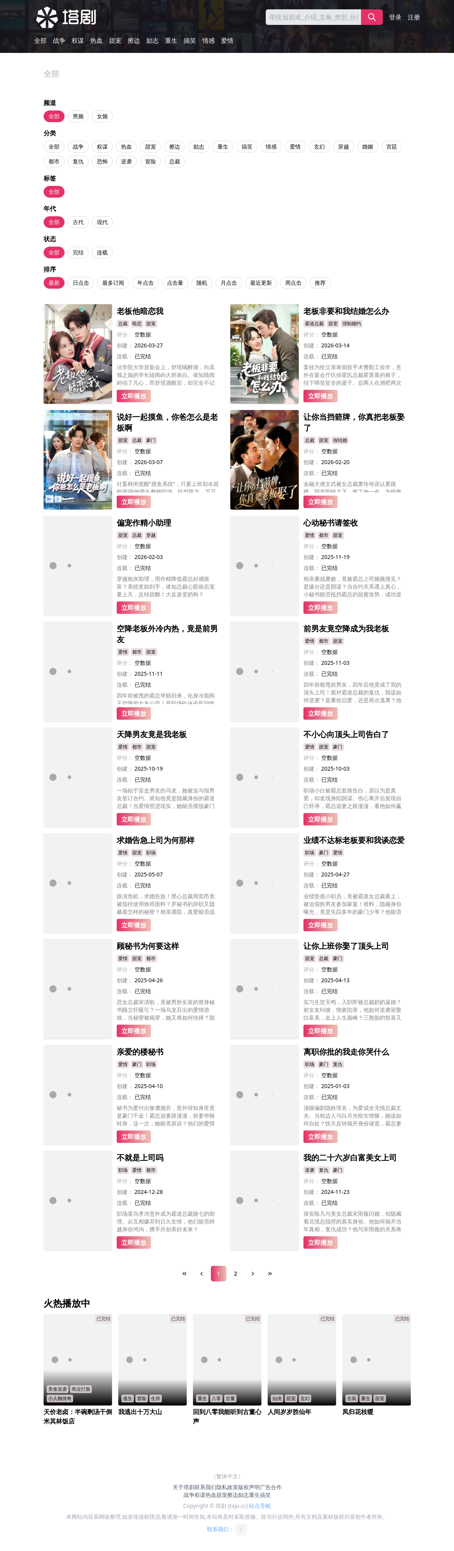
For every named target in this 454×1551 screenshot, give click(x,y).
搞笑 (190, 40)
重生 (171, 40)
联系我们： (227, 1529)
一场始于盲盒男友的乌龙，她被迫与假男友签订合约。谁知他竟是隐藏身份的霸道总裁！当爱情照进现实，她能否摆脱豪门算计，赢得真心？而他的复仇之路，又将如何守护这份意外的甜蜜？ (166, 798)
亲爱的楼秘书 (140, 1051)
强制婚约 (351, 323)
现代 (102, 222)
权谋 (78, 40)
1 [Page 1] (218, 1273)
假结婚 (340, 440)
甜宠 (115, 40)
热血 (96, 40)
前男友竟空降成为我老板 (346, 628)
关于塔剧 (184, 1487)
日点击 (81, 282)
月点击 (229, 282)
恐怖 (102, 161)
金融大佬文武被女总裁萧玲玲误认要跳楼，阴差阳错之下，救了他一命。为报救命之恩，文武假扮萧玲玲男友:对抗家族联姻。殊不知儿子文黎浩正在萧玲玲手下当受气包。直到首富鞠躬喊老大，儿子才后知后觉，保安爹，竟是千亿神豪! (353, 486)
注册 (414, 17)
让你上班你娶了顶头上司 (346, 946)
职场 (151, 852)
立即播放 (133, 396)
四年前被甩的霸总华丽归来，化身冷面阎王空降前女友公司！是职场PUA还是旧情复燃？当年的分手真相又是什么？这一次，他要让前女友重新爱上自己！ (166, 698)
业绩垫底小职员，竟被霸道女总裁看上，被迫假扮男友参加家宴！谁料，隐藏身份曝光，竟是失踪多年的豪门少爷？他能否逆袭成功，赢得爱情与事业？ (352, 904)
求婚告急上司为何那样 (156, 840)
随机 (201, 282)
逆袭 (126, 161)
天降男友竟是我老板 (152, 734)
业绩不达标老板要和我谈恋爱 (354, 840)
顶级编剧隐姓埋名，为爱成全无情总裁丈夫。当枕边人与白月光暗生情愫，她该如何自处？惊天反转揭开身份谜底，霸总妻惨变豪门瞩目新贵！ (352, 1115)
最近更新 (261, 282)
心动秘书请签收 (330, 522)
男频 (78, 116)
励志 (152, 40)
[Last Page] (270, 1273)
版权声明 (249, 1487)
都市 (54, 161)
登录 (395, 17)
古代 (78, 222)
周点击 (293, 282)
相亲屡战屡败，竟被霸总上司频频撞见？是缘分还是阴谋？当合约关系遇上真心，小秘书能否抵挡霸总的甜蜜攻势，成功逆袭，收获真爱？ (352, 586)
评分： (125, 334)
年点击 (145, 282)
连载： (125, 356)
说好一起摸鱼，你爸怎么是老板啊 (167, 422)
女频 (102, 116)
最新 (54, 282)
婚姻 (367, 146)
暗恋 (137, 323)
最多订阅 (113, 282)
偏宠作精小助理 (144, 522)
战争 (59, 40)
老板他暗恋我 (140, 311)
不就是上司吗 (140, 1157)
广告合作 (271, 1487)
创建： (125, 345)
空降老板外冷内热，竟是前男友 (167, 634)
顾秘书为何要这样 (148, 946)
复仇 (78, 161)
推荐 (320, 282)
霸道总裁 (314, 323)
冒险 (150, 161)
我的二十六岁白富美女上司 (350, 1157)
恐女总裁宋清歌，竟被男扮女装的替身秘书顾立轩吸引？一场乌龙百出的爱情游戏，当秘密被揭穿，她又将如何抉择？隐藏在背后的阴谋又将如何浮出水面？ (166, 1010)
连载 (102, 252)
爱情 (227, 40)
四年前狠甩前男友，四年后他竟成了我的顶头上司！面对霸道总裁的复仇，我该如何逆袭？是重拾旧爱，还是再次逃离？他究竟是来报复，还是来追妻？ (352, 692)
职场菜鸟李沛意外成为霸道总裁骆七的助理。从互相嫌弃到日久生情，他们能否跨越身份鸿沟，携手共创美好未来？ (166, 1221)
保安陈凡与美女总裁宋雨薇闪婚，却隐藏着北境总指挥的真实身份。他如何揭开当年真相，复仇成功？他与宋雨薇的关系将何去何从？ (352, 1221)
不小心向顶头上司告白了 (346, 734)
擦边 (134, 40)
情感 (208, 40)
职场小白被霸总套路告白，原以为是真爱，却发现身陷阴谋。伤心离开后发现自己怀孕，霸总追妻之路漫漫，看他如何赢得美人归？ (352, 798)
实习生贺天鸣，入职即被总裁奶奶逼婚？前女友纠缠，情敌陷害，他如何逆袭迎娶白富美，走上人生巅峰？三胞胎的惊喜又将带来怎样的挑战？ (352, 1010)
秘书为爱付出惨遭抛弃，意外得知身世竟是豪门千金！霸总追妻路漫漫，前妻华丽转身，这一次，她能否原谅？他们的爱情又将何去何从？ (166, 1115)
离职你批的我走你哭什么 (346, 1051)
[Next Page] (253, 1273)
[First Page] (184, 1273)
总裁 (174, 161)
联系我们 (205, 1487)
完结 (78, 252)
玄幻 (319, 146)
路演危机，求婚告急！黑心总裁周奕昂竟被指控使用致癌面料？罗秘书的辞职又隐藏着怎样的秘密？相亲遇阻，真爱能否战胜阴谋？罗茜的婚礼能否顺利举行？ (166, 904)
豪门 (151, 440)
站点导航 (260, 1505)
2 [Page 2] (235, 1273)
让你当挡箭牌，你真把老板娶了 (354, 422)
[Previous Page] (201, 1273)
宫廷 (391, 146)
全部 (40, 40)
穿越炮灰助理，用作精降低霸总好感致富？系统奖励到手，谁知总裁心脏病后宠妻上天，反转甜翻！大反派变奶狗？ (166, 586)
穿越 (343, 146)
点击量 (175, 282)
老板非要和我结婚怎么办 (346, 311)
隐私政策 (227, 1487)
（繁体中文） (227, 1476)
